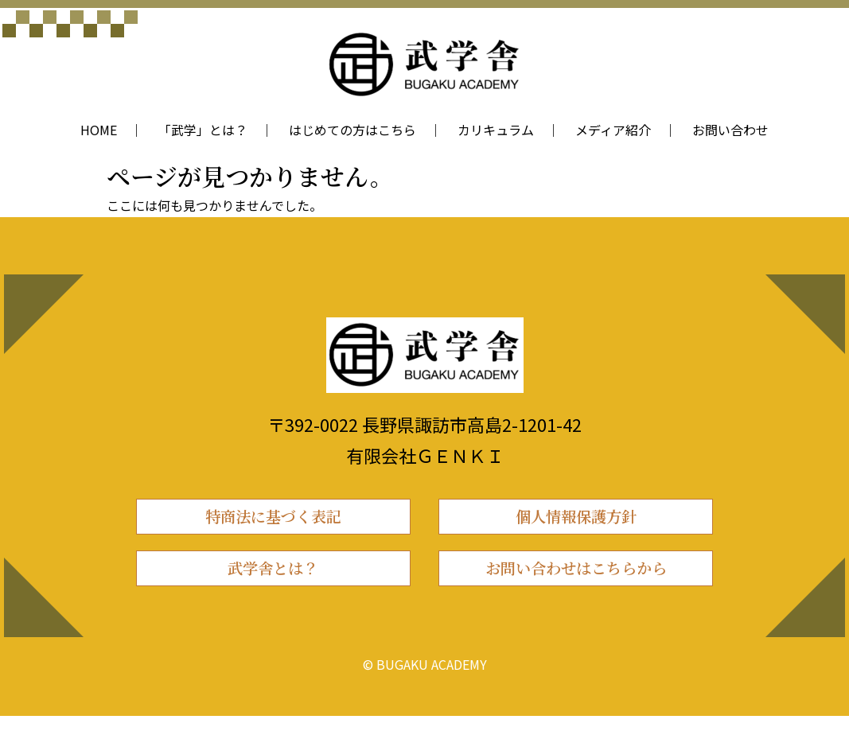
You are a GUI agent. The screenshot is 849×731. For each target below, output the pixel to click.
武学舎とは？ (272, 579)
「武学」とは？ (202, 129)
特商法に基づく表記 (273, 519)
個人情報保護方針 (576, 519)
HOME (98, 129)
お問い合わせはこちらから (576, 579)
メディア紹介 (613, 129)
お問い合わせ (730, 129)
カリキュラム (496, 129)
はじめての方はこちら (352, 129)
